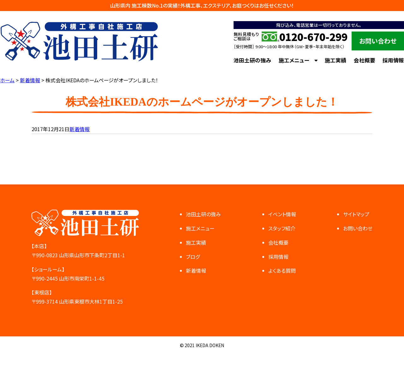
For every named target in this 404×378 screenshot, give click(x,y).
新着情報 (79, 129)
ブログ (193, 256)
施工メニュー (294, 60)
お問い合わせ (377, 40)
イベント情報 (282, 214)
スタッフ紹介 (281, 228)
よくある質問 (282, 270)
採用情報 (393, 60)
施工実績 (335, 60)
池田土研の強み (252, 60)
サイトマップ (356, 214)
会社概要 (364, 60)
